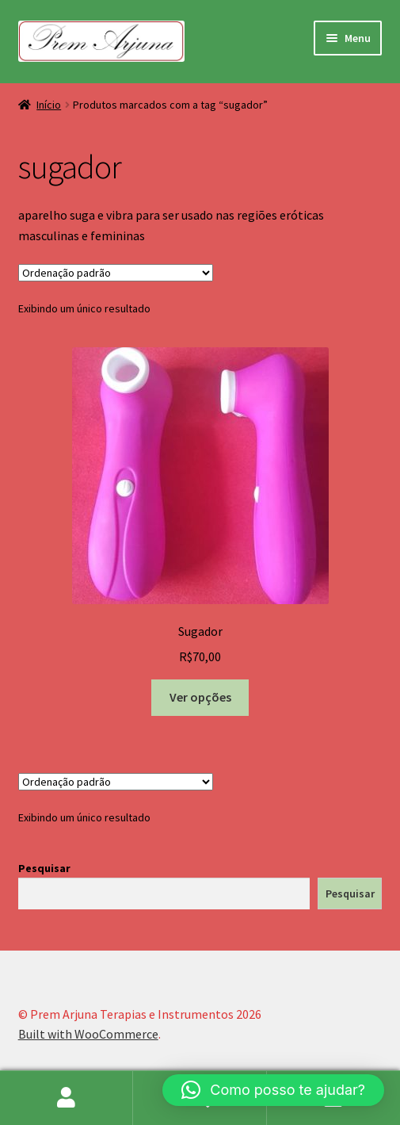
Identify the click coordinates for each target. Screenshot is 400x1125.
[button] (273, 1090)
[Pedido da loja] (115, 272)
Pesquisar (44, 868)
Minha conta (66, 1098)
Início (48, 105)
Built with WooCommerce (88, 1034)
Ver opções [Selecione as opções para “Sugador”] (200, 697)
